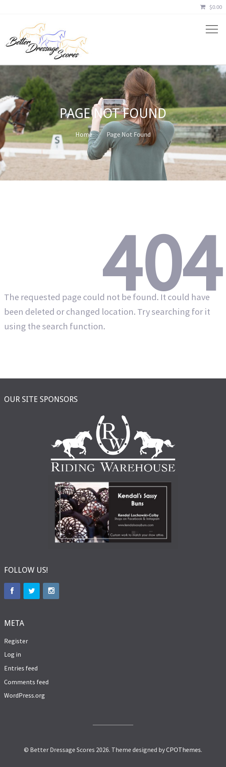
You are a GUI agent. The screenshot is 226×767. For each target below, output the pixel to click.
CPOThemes (183, 750)
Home (83, 134)
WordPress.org (24, 695)
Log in (12, 654)
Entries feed (21, 668)
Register (16, 641)
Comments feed (26, 682)
